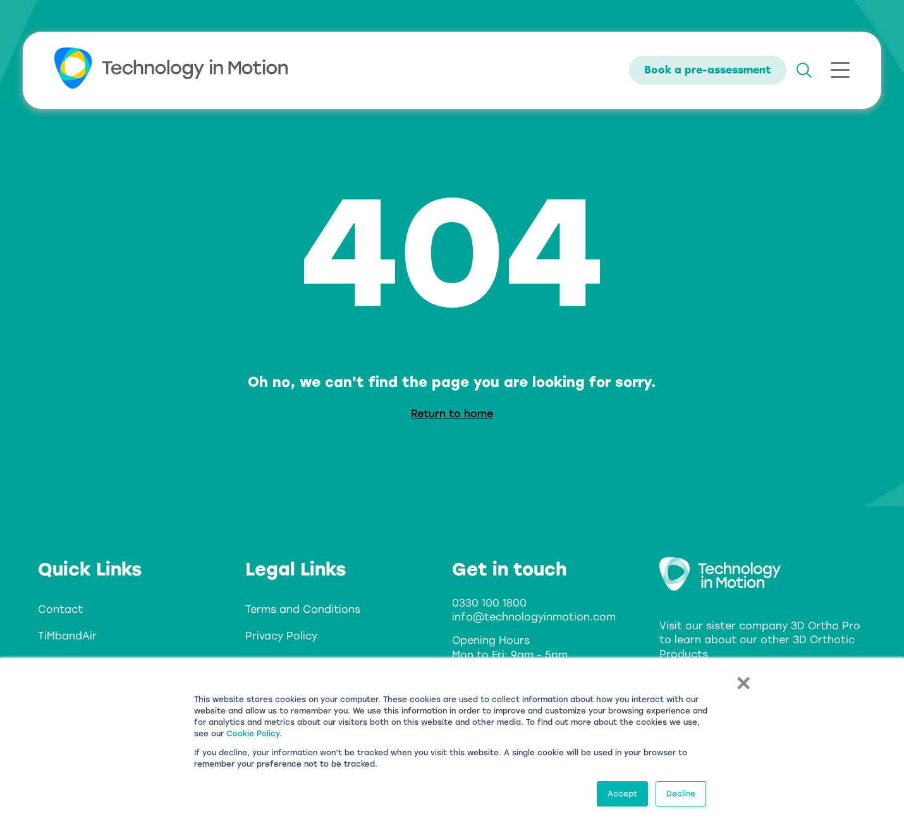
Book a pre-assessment (707, 70)
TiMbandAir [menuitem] (67, 636)
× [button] (742, 682)
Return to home (452, 414)
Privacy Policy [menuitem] (281, 636)
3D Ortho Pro (825, 626)
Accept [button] (622, 793)
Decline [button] (680, 793)
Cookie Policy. (254, 733)
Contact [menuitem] (60, 609)
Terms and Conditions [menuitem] (302, 609)
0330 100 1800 (489, 603)
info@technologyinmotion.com (534, 617)
